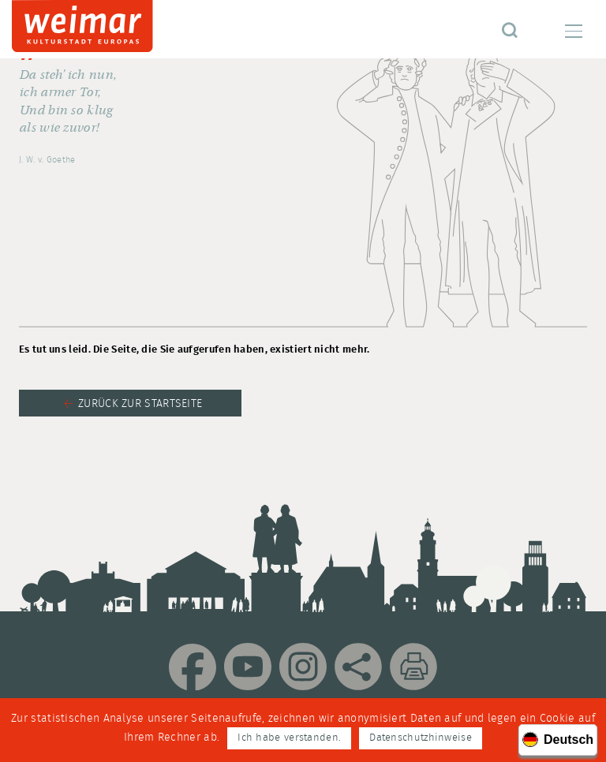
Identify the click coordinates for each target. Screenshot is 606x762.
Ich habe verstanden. (289, 738)
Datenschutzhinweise (420, 738)
